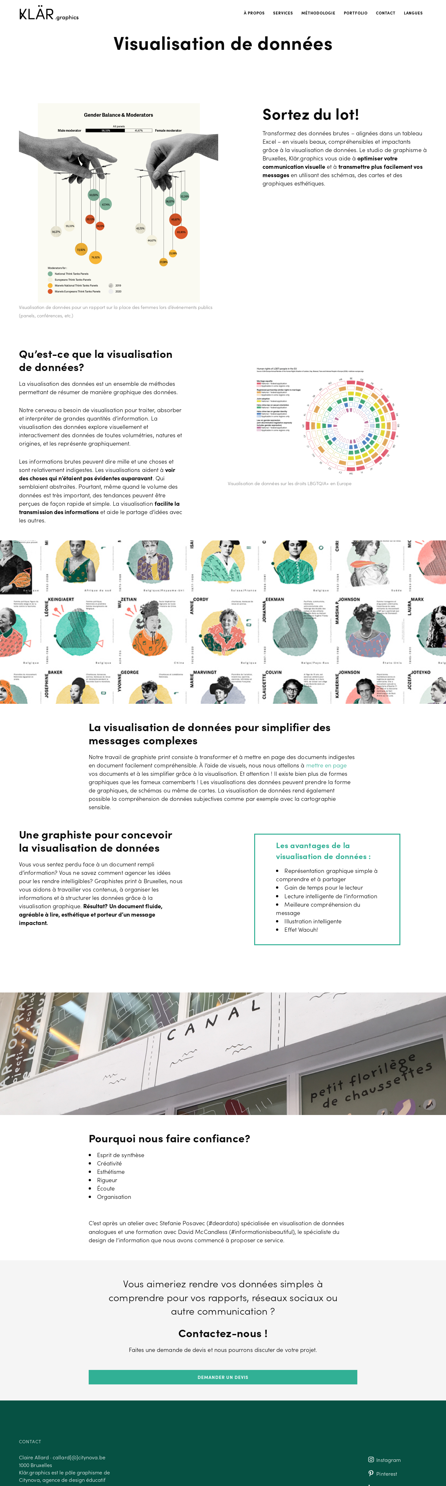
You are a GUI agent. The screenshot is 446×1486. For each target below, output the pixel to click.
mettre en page (326, 765)
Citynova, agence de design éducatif (62, 1479)
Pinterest (382, 1473)
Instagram (384, 1459)
